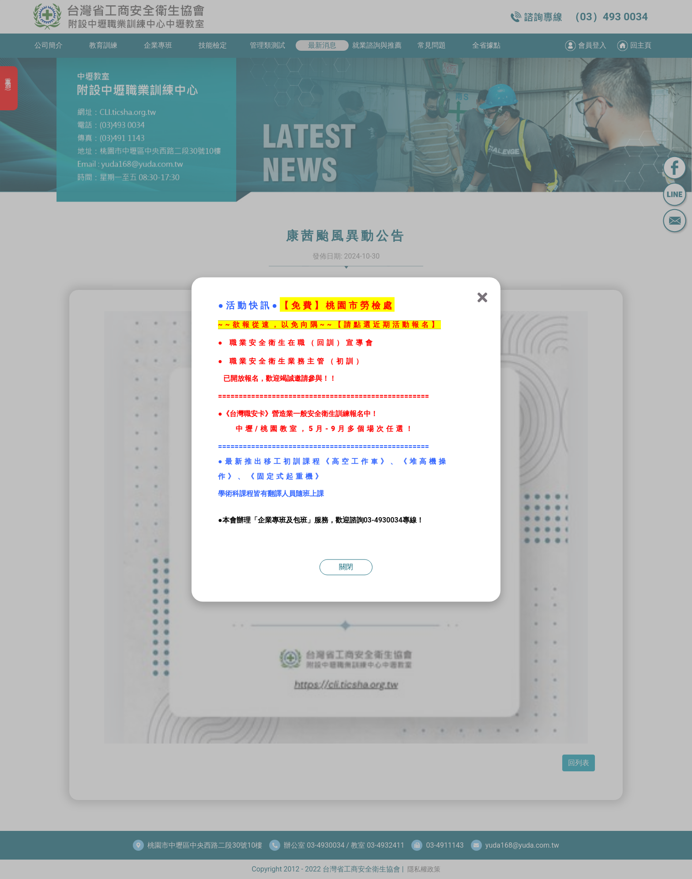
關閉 (346, 567)
